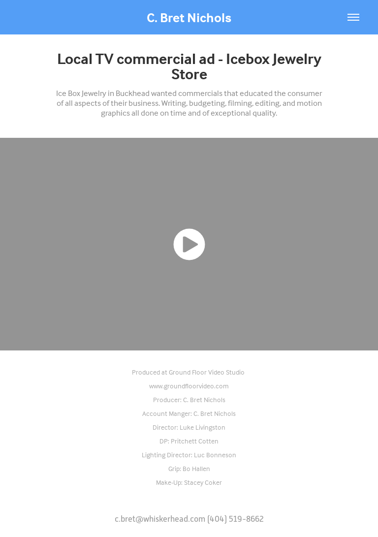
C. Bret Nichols (189, 17)
